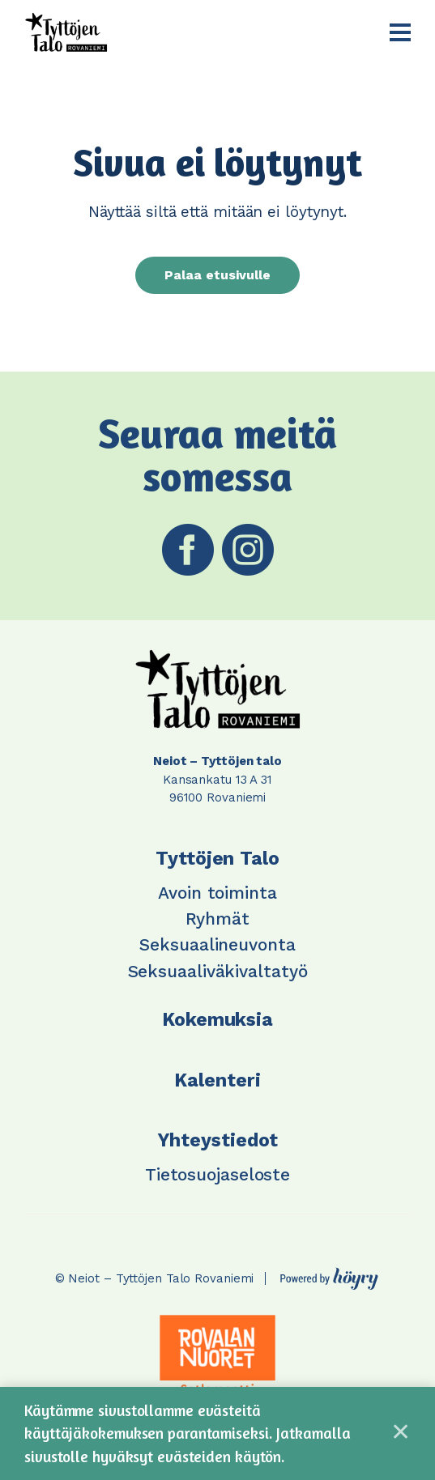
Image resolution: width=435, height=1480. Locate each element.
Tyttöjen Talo (217, 859)
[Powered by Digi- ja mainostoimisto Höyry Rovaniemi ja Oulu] (329, 1274)
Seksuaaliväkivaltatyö (218, 971)
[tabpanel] (218, 1354)
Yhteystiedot (218, 1140)
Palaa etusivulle (217, 275)
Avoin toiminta (217, 892)
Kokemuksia (217, 1020)
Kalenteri (217, 1080)
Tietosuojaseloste (217, 1174)
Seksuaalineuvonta (217, 944)
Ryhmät (217, 918)
